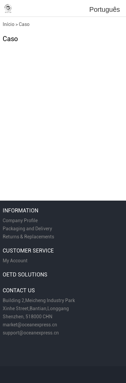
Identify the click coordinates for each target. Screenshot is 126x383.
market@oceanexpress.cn (30, 324)
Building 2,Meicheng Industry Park (39, 300)
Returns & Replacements (28, 236)
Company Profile (20, 220)
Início (8, 24)
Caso (24, 24)
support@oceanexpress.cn (31, 332)
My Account (15, 260)
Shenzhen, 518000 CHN (27, 316)
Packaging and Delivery (27, 228)
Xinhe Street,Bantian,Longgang (36, 308)
